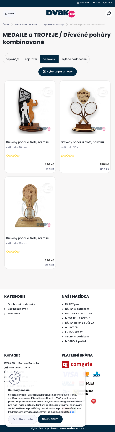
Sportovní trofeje (54, 24)
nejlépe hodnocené (74, 59)
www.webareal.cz (72, 428)
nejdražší (31, 59)
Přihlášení (85, 2)
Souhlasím (50, 419)
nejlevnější (12, 59)
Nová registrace (104, 2)
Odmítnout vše (23, 419)
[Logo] (60, 14)
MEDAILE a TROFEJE (26, 24)
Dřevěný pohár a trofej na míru (27, 142)
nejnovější (49, 59)
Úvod (6, 24)
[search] (108, 13)
